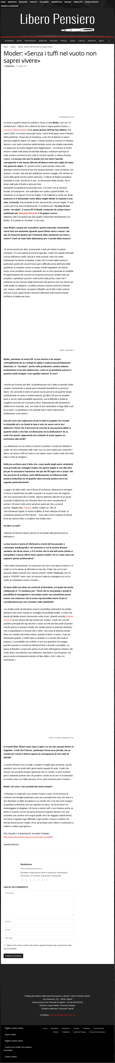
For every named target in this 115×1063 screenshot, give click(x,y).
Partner (67, 2)
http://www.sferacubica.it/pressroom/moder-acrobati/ (28, 837)
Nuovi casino (10, 1034)
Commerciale (56, 2)
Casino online (11, 1056)
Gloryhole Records (28, 213)
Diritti (19, 40)
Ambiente (9, 40)
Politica (63, 40)
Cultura (81, 40)
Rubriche (92, 40)
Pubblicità (78, 2)
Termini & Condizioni (9, 6)
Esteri (72, 40)
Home (3, 2)
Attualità (54, 40)
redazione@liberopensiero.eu (62, 1015)
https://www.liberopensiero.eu (31, 868)
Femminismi (30, 40)
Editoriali (43, 40)
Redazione (23, 2)
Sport (101, 40)
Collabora (44, 2)
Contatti (33, 2)
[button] (109, 40)
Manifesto (12, 2)
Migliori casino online (14, 1028)
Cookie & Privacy (92, 2)
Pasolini (27, 508)
